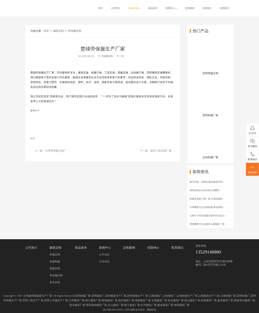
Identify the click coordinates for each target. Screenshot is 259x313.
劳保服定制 (74, 30)
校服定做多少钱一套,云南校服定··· (207, 199)
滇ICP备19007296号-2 (113, 310)
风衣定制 (55, 282)
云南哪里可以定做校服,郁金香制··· (207, 207)
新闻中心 (171, 8)
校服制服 (55, 261)
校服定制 (55, 254)
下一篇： (155, 150)
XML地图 (130, 310)
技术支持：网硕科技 (145, 310)
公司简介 (115, 8)
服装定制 (134, 8)
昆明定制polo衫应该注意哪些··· (205, 190)
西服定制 (55, 268)
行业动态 (104, 261)
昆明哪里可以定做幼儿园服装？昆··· (208, 224)
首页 (100, 8)
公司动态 (104, 254)
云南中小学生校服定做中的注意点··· (208, 215)
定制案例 (189, 8)
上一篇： (50, 152)
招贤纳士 (207, 8)
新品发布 (152, 8)
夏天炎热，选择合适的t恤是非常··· (207, 182)
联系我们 (224, 8)
